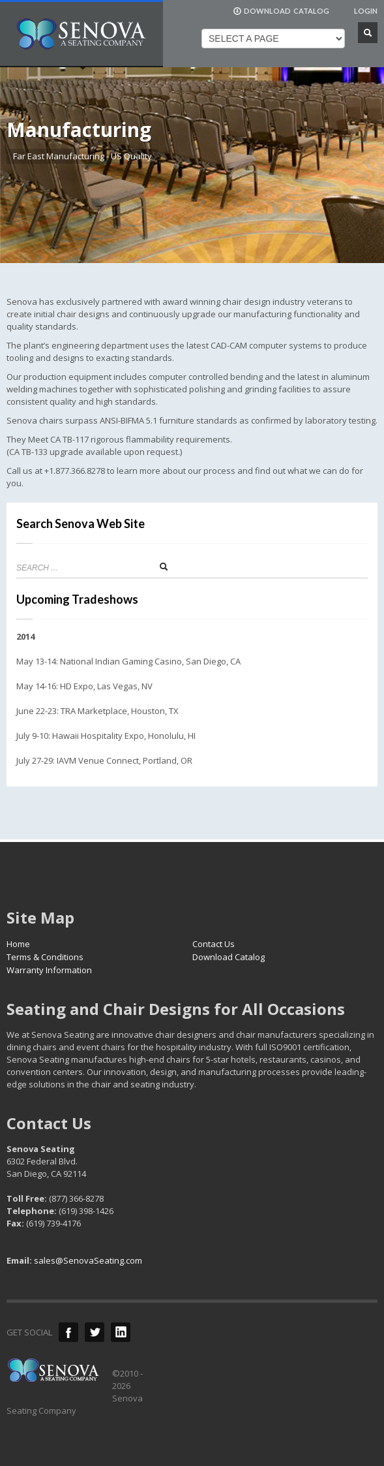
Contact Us (213, 944)
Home (18, 944)
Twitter (94, 1332)
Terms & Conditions (45, 957)
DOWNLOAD (281, 11)
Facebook (68, 1332)
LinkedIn (120, 1332)
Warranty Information (49, 970)
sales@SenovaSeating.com (88, 1260)
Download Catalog (228, 957)
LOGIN (365, 11)
